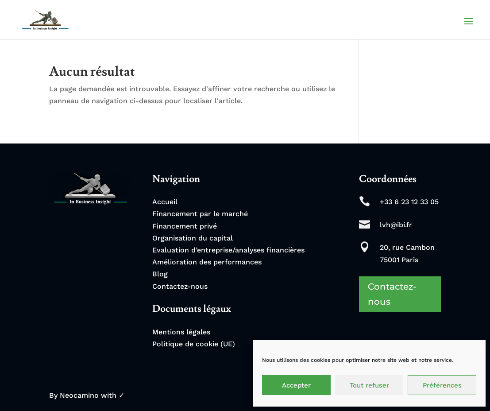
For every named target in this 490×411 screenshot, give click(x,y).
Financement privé (184, 226)
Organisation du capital (192, 238)
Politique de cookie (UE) (193, 344)
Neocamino (79, 395)
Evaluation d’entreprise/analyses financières (228, 250)
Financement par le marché (200, 213)
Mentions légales (181, 332)
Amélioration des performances (207, 262)
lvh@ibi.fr (396, 225)
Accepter (296, 385)
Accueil (164, 202)
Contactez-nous (180, 286)
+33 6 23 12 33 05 (409, 202)
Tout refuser (369, 385)
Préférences (442, 385)
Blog (160, 274)
